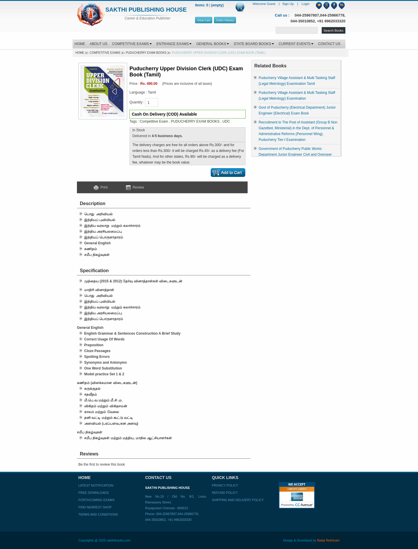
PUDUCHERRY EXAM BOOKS (146, 52)
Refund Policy (225, 492)
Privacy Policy (225, 485)
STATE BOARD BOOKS (254, 44)
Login (305, 4)
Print (102, 187)
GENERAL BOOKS (212, 44)
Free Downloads (93, 492)
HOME (80, 44)
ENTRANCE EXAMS (174, 44)
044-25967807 (307, 15)
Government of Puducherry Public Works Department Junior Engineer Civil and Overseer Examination (295, 154)
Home (79, 52)
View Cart (203, 20)
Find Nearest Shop (95, 507)
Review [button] (135, 187)
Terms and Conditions (98, 514)
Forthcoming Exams (96, 500)
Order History (225, 20)
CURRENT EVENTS (296, 44)
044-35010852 (303, 21)
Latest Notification (95, 485)
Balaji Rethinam (328, 540)
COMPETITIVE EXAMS (132, 44)
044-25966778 (332, 15)
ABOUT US (98, 44)
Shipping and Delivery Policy (238, 500)
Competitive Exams (105, 52)
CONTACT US (329, 44)
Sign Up (288, 4)
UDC (226, 121)
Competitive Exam (154, 121)
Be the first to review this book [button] (101, 464)
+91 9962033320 (331, 21)
